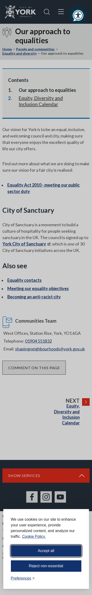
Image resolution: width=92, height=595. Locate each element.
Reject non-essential (46, 566)
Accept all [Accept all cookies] (46, 551)
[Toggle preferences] (23, 578)
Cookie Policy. (34, 536)
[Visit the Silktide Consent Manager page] (78, 578)
